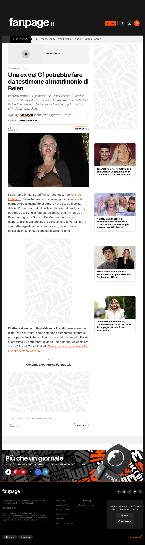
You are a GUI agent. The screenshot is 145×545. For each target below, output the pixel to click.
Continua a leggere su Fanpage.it (48, 364)
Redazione (61, 519)
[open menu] (6, 39)
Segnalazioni (62, 505)
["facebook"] (40, 472)
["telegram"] (48, 472)
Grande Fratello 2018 (44, 418)
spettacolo (20, 38)
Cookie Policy (62, 514)
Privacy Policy (63, 510)
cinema (78, 39)
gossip (97, 39)
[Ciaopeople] (136, 538)
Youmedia (60, 501)
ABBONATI (110, 23)
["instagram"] (16, 472)
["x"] (32, 472)
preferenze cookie (65, 523)
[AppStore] (9, 537)
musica (88, 39)
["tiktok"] (8, 472)
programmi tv (48, 39)
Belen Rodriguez (14, 418)
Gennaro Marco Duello (28, 121)
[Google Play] (25, 537)
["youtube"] (24, 472)
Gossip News (29, 418)
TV (37, 39)
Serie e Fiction (65, 39)
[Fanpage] (12, 491)
